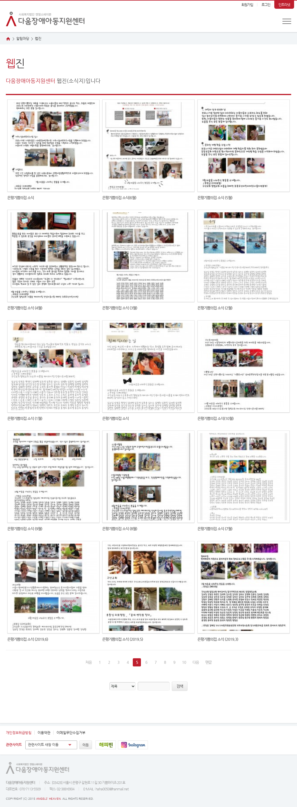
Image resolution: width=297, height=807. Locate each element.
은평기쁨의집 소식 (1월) (24, 418)
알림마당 (22, 38)
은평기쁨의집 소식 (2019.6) (27, 639)
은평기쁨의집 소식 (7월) (214, 528)
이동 (85, 745)
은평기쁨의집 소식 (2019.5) (122, 639)
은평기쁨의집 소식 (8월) (119, 528)
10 (184, 662)
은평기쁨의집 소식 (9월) (24, 528)
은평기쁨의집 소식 (20, 197)
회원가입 (247, 4)
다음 (195, 662)
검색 (179, 686)
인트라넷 (284, 5)
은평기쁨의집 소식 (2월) (214, 308)
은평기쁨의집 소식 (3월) (119, 308)
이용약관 (44, 733)
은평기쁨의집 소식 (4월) (24, 308)
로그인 (265, 4)
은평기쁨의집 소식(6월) (119, 197)
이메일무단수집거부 (70, 733)
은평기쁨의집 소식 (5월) (214, 197)
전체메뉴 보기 (286, 21)
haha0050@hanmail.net (112, 789)
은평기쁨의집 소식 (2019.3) (217, 639)
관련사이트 (14, 745)
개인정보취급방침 (18, 733)
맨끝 (208, 662)
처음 (88, 662)
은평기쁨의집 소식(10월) (215, 418)
